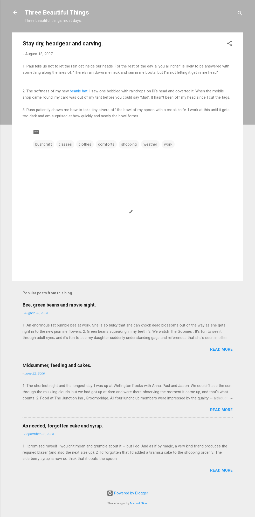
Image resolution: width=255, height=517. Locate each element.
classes (65, 144)
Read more (221, 349)
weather (150, 144)
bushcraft (43, 144)
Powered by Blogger (127, 493)
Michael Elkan (139, 503)
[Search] (240, 14)
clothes (85, 144)
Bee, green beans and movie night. (59, 305)
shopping (129, 144)
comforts (106, 144)
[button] (229, 44)
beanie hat (78, 91)
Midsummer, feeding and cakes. (57, 365)
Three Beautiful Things (57, 12)
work (168, 144)
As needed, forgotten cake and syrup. (63, 425)
